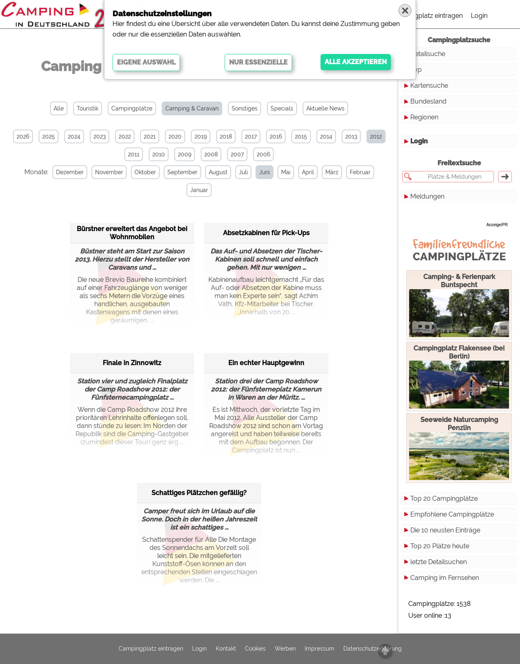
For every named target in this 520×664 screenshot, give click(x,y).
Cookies (255, 649)
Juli (242, 172)
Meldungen (427, 196)
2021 (150, 136)
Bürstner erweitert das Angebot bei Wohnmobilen (132, 232)
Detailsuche (427, 54)
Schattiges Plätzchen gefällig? (199, 492)
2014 (326, 136)
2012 (376, 136)
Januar (199, 190)
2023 (99, 136)
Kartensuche (429, 85)
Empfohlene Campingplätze (452, 514)
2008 (211, 154)
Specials (282, 108)
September (182, 172)
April (307, 172)
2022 (125, 136)
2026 (23, 136)
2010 (158, 154)
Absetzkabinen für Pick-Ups (266, 232)
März (331, 172)
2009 (184, 154)
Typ (416, 70)
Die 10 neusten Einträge (445, 530)
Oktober (144, 172)
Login (479, 15)
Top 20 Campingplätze (444, 498)
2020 (175, 136)
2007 (237, 154)
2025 (48, 136)
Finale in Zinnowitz (132, 362)
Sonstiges (245, 108)
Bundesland (428, 101)
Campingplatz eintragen (427, 15)
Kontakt (226, 649)
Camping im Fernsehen (444, 578)
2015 (301, 136)
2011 (133, 154)
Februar (359, 172)
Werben (285, 649)
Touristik (87, 108)
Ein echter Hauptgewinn (266, 362)
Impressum (319, 649)
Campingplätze (131, 108)
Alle (59, 108)
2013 (351, 136)
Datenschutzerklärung (372, 649)
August (217, 172)
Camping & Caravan (192, 108)
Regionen (424, 117)
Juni (263, 172)
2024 (74, 136)
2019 (201, 136)
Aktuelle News (325, 108)
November (108, 172)
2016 (276, 136)
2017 (251, 136)
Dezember (69, 172)
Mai (285, 172)
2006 (263, 154)
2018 (226, 136)
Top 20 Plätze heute (439, 546)
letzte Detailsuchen (438, 562)
